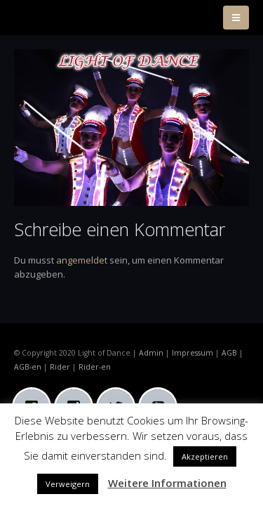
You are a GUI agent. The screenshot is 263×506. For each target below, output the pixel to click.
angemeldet (81, 260)
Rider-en (95, 367)
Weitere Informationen (167, 483)
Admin (151, 353)
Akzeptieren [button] (205, 456)
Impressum (192, 353)
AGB (229, 353)
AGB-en (27, 367)
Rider (60, 367)
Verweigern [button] (68, 484)
